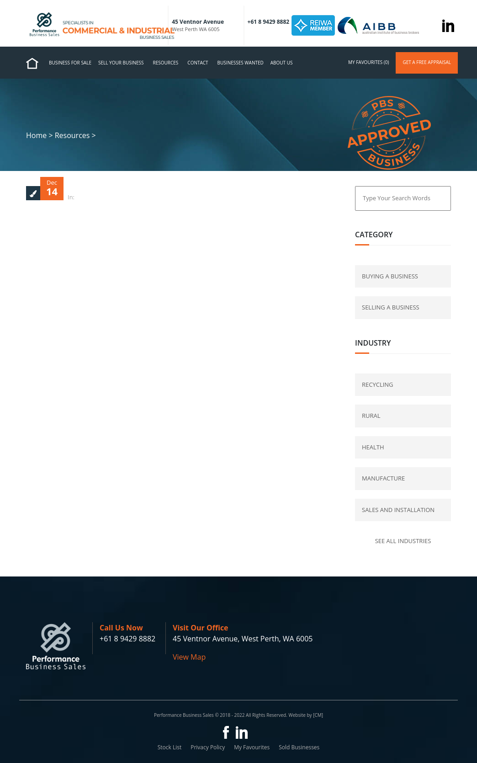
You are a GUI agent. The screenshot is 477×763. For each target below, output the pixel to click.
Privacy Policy (208, 747)
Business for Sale (70, 62)
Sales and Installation (398, 510)
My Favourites (252, 747)
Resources (166, 62)
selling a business (390, 307)
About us (281, 62)
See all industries (403, 541)
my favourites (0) (368, 62)
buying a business (390, 276)
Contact (197, 62)
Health (373, 447)
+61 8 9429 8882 (127, 639)
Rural (371, 415)
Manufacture (383, 478)
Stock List (170, 747)
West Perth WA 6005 (195, 29)
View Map (189, 657)
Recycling (377, 384)
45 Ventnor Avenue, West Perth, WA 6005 (243, 639)
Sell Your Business (121, 62)
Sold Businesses (299, 747)
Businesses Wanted (240, 62)
